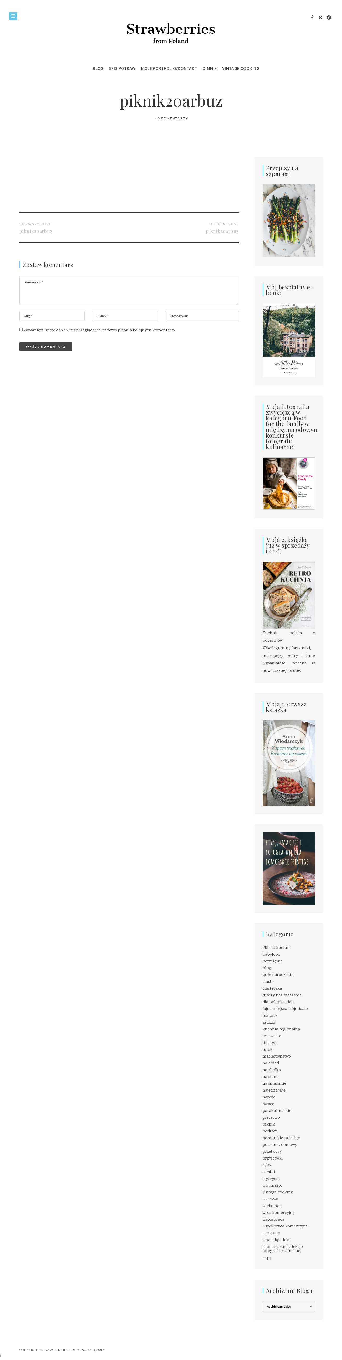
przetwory (272, 1152)
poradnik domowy (280, 1145)
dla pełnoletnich (278, 1002)
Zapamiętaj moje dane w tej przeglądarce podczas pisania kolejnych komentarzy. (100, 331)
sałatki (269, 1172)
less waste (272, 1036)
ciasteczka (272, 989)
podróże (270, 1131)
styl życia (271, 1179)
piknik (269, 1125)
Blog (98, 68)
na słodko (272, 1070)
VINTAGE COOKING (241, 68)
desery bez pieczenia (282, 995)
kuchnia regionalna (281, 1029)
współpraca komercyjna (285, 1227)
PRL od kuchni (276, 948)
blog (267, 968)
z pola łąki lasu (277, 1240)
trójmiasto (272, 1186)
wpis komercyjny (279, 1213)
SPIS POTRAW (122, 68)
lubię (267, 1050)
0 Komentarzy (173, 118)
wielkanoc (272, 1206)
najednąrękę (274, 1091)
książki (269, 1023)
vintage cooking (278, 1193)
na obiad (271, 1063)
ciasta (268, 982)
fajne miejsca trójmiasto (285, 1009)
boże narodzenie (278, 975)
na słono (271, 1077)
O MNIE (209, 68)
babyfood (271, 955)
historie (270, 1016)
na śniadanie (274, 1084)
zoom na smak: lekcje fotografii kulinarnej (283, 1249)
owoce (268, 1104)
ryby (267, 1165)
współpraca (273, 1220)
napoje (269, 1097)
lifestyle (270, 1043)
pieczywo (271, 1118)
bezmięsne (273, 962)
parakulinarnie (277, 1111)
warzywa (270, 1199)
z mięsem (271, 1233)
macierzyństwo (277, 1057)
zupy (267, 1258)
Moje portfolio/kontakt (169, 68)
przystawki (273, 1159)
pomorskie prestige (281, 1138)
